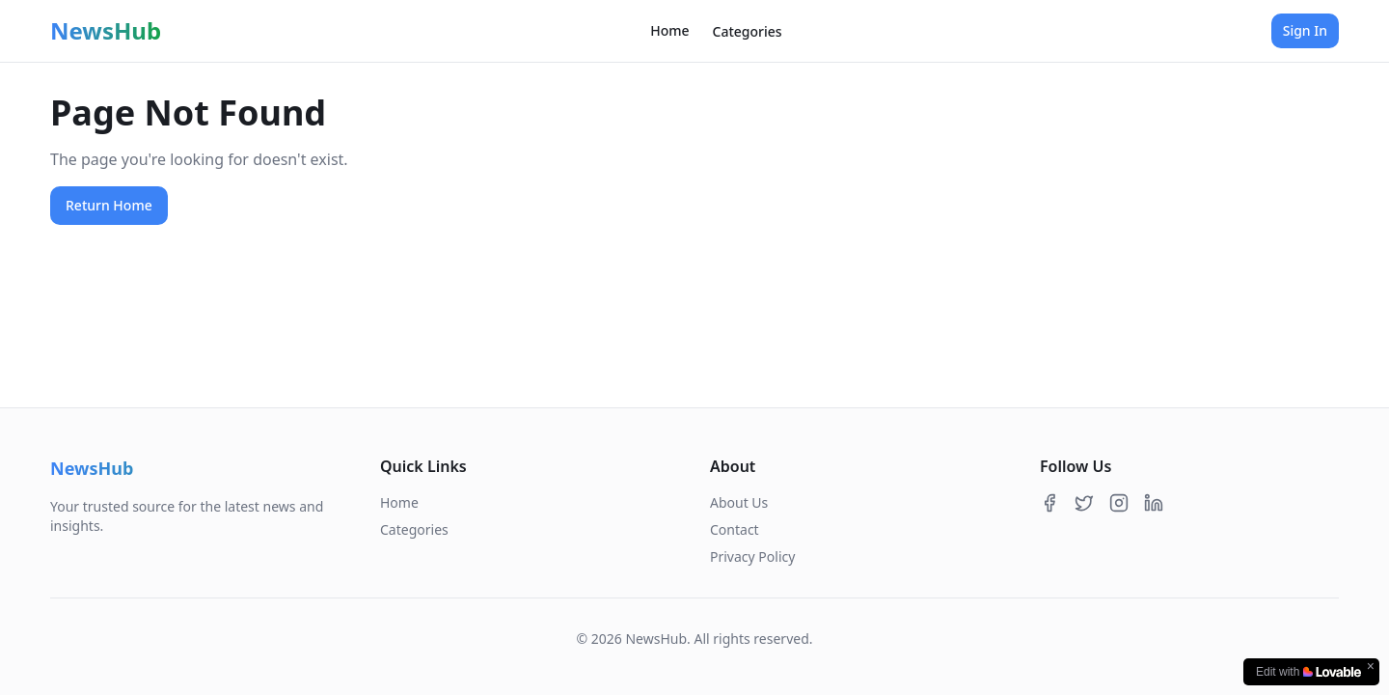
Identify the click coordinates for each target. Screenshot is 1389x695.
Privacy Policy (752, 556)
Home (669, 30)
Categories (747, 31)
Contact (734, 529)
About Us (739, 502)
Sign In (1305, 30)
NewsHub (105, 30)
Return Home (109, 205)
